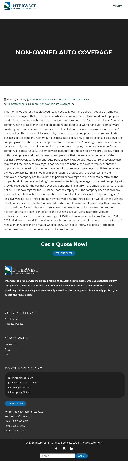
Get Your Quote (64, 253)
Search (81, 455)
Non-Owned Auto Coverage (55, 103)
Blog (7, 349)
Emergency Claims (20, 392)
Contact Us (11, 344)
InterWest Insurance (41, 99)
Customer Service (20, 313)
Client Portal (11, 319)
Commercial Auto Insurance (73, 99)
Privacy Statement (91, 442)
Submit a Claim (15, 403)
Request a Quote (14, 323)
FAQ (7, 353)
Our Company (17, 338)
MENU (117, 6)
